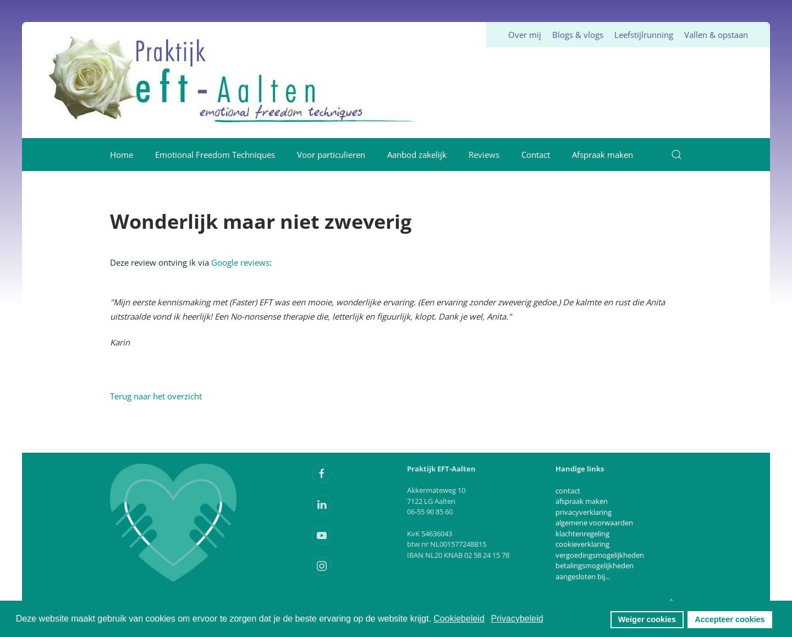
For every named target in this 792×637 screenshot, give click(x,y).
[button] (676, 154)
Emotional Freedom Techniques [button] (215, 154)
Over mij (524, 34)
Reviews (484, 154)
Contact (535, 154)
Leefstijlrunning (643, 34)
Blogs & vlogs (577, 34)
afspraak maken (582, 501)
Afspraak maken (602, 154)
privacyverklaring (584, 512)
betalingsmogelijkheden (595, 565)
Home (121, 154)
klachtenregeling (582, 534)
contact (568, 491)
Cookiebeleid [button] (459, 618)
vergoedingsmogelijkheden (600, 555)
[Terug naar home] (232, 80)
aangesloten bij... (583, 576)
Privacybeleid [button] (517, 618)
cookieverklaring (582, 544)
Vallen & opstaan (716, 34)
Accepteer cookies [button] (730, 619)
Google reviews (239, 262)
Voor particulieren (331, 154)
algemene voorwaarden (594, 523)
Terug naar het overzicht (156, 396)
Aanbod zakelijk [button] (417, 154)
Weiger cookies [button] (647, 619)
